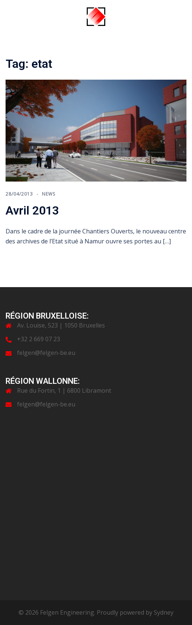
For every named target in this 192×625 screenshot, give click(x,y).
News (48, 194)
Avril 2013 (32, 210)
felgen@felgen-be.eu (46, 353)
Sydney (163, 612)
